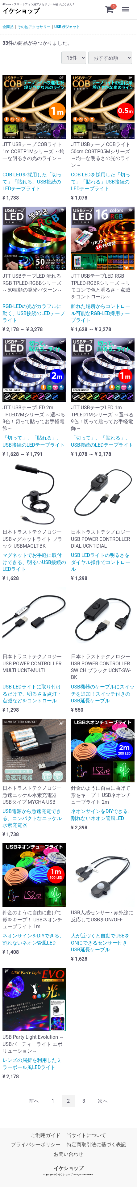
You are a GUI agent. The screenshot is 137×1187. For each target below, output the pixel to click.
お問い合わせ (68, 1154)
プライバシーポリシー (35, 1145)
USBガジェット (67, 27)
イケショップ (20, 11)
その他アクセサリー (34, 27)
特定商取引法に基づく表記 (96, 1145)
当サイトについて (86, 1135)
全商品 (8, 27)
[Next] (103, 1101)
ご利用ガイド (45, 1135)
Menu (126, 6)
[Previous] (34, 1101)
